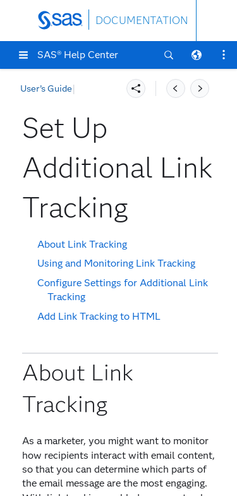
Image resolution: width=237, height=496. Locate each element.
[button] (23, 55)
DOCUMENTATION (141, 21)
